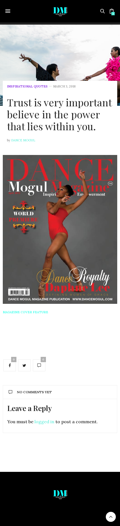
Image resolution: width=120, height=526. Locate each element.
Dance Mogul (23, 140)
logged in (44, 421)
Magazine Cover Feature (25, 312)
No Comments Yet (30, 392)
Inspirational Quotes (27, 86)
